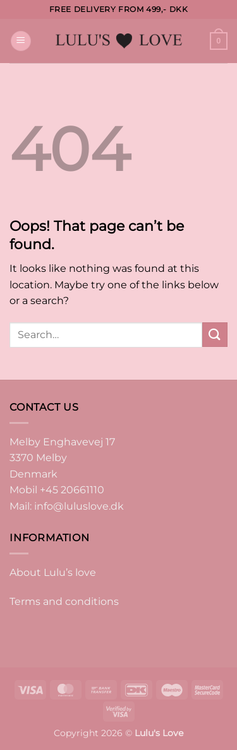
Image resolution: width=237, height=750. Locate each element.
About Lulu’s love (52, 572)
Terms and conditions (64, 601)
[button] (21, 41)
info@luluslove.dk (79, 506)
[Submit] (215, 334)
